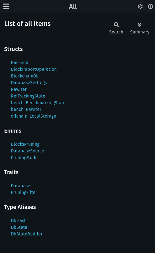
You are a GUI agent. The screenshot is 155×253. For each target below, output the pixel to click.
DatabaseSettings (29, 82)
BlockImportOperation (34, 69)
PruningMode (24, 157)
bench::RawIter (26, 109)
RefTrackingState (28, 96)
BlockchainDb (25, 76)
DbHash (19, 220)
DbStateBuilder (26, 234)
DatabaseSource (27, 151)
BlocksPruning (25, 144)
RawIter (19, 89)
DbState (19, 227)
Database (20, 185)
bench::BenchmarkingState (38, 102)
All (73, 7)
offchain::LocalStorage (33, 116)
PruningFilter (24, 192)
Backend (19, 62)
